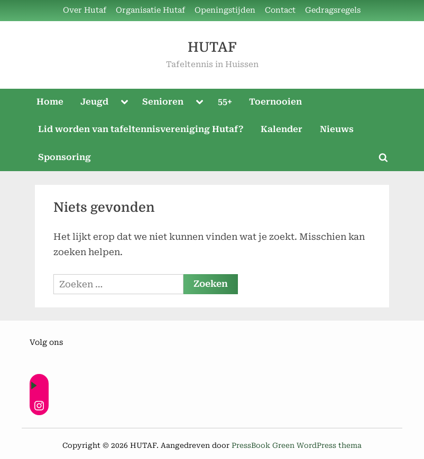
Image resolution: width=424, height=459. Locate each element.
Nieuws (337, 129)
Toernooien (275, 102)
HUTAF (212, 47)
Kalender (281, 129)
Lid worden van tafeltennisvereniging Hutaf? (141, 129)
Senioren (162, 102)
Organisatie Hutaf (150, 10)
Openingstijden (225, 10)
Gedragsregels (333, 10)
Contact (280, 10)
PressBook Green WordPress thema (297, 445)
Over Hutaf (84, 10)
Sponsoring (64, 157)
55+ (225, 102)
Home (49, 102)
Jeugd (94, 102)
